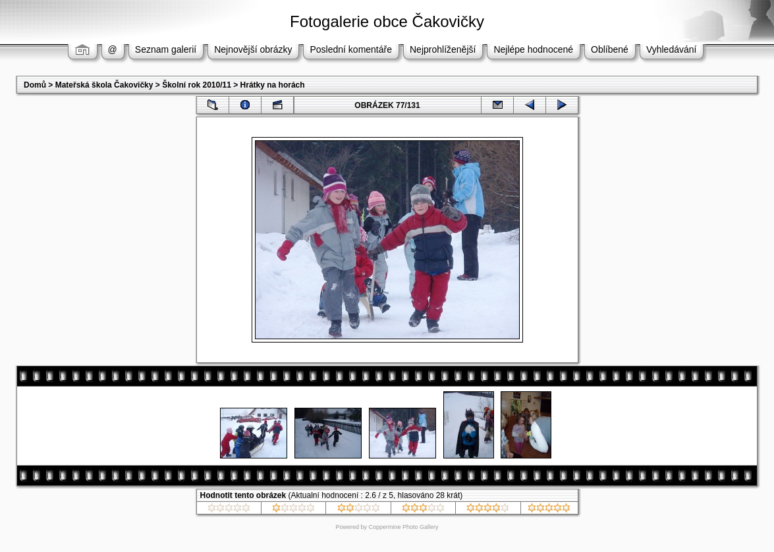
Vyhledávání (671, 49)
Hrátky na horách (272, 85)
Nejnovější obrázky (253, 49)
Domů (35, 85)
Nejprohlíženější (443, 49)
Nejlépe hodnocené (533, 49)
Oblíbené (609, 49)
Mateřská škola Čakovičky (104, 85)
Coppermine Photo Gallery (403, 527)
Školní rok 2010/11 (196, 85)
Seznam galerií (165, 49)
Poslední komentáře (351, 49)
